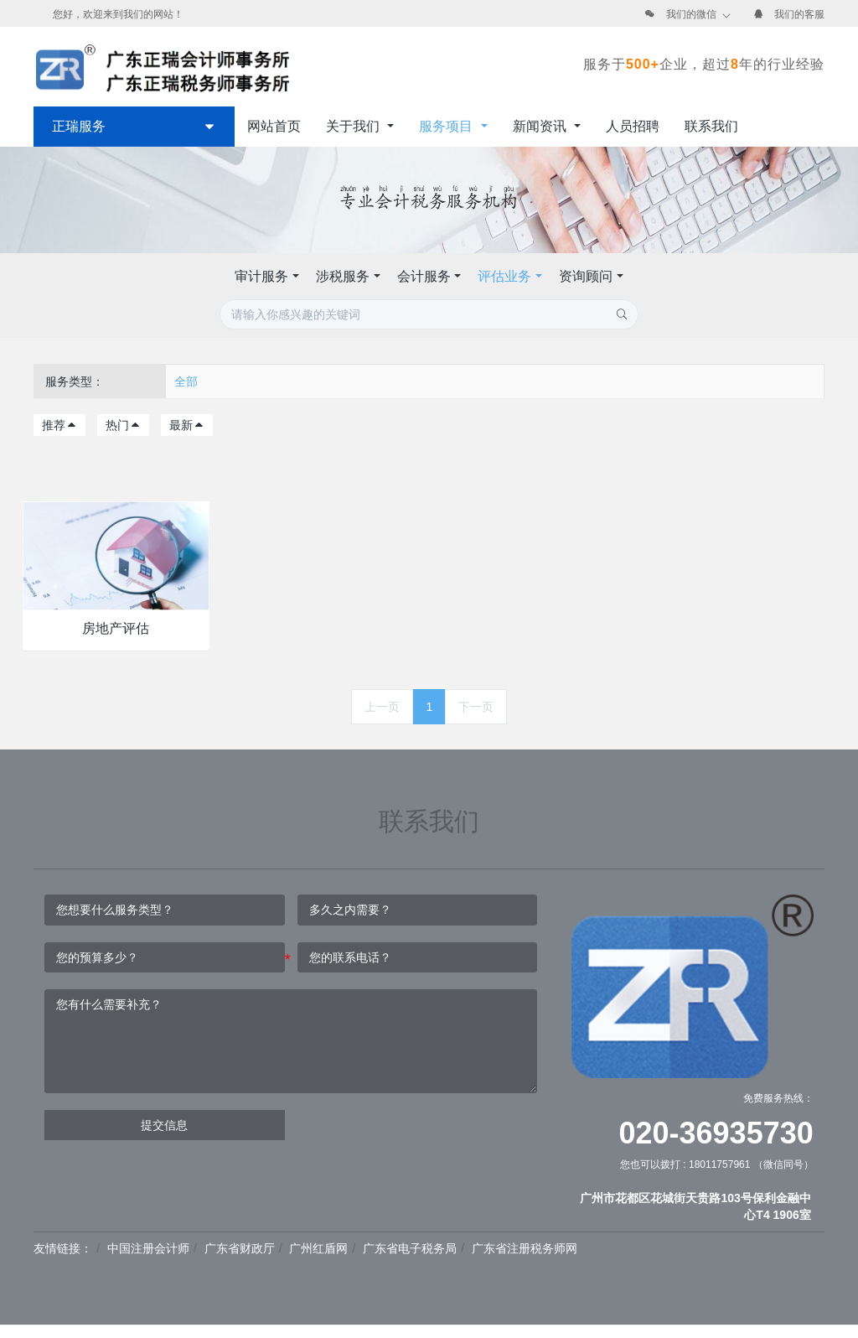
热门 (123, 425)
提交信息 (164, 1125)
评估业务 (504, 276)
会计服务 (424, 276)
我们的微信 (691, 14)
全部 (186, 381)
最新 (186, 425)
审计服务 (261, 276)
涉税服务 (343, 276)
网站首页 (274, 126)
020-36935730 (716, 1133)
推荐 (59, 425)
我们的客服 (799, 14)
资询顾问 (585, 276)
